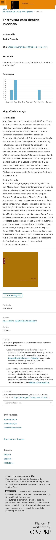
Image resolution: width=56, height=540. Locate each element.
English (7, 454)
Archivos (13, 9)
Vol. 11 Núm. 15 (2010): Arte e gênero (18, 11)
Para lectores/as (10, 419)
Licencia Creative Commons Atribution (23, 358)
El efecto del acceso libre (39, 382)
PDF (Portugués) (13, 295)
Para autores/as (10, 423)
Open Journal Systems (14, 439)
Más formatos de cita (13, 403)
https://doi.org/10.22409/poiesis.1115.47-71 (27, 47)
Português (8, 463)
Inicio (5, 9)
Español (7, 458)
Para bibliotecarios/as (13, 427)
